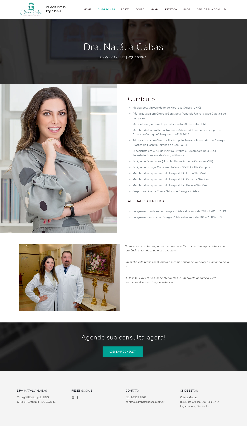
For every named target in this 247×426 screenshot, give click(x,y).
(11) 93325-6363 (136, 397)
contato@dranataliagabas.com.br (145, 402)
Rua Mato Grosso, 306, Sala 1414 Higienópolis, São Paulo (199, 402)
